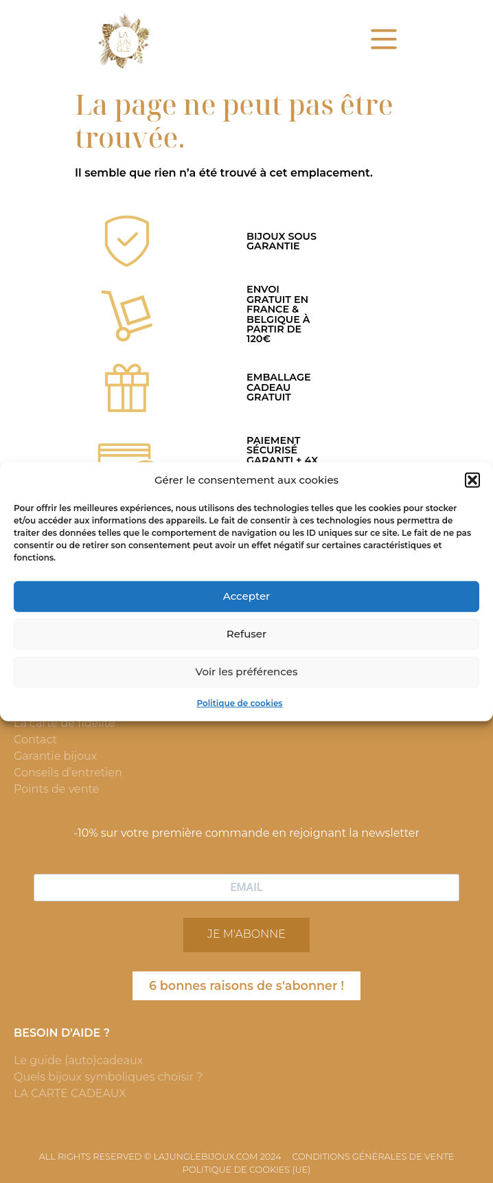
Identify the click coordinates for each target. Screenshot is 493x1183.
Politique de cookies (239, 702)
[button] (472, 480)
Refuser (246, 633)
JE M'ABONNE (246, 933)
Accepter (246, 595)
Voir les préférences (247, 671)
